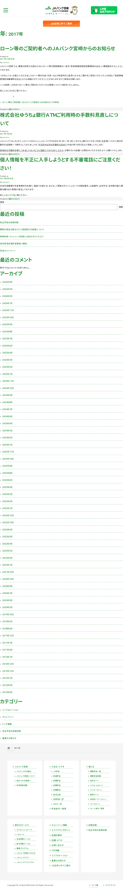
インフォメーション (10, 710)
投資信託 (58, 799)
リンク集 (94, 885)
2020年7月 (7, 593)
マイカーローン (96, 790)
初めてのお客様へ (23, 781)
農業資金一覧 (95, 771)
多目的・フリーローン (98, 799)
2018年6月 (7, 629)
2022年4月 (7, 544)
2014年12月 (8, 664)
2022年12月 (8, 515)
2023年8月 (7, 473)
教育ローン (94, 795)
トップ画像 (7, 724)
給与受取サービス (23, 844)
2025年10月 (8, 317)
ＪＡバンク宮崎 (21, 767)
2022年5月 (7, 537)
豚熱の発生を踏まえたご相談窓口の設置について (22, 229)
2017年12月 (8, 636)
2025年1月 (7, 374)
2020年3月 (7, 607)
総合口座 (56, 795)
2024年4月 (7, 423)
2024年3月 (7, 430)
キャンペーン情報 (59, 825)
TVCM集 (55, 850)
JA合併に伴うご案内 (61, 865)
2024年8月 (7, 402)
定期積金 (56, 790)
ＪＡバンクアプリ (22, 858)
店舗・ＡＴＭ (57, 840)
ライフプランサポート (61, 830)
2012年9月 (7, 685)
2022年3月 (7, 551)
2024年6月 (7, 416)
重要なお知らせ (14, 109)
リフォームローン (96, 785)
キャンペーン (7, 717)
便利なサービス (22, 825)
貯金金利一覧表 (59, 809)
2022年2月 (7, 558)
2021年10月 (8, 572)
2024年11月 (8, 381)
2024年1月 (7, 445)
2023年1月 (7, 508)
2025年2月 (7, 367)
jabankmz (5, 62)
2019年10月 (8, 614)
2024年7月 (7, 409)
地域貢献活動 (21, 785)
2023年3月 (7, 494)
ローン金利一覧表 (97, 809)
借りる (91, 767)
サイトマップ (110, 885)
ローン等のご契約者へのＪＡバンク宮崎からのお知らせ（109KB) (30, 102)
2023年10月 (8, 459)
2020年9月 (7, 586)
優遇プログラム (22, 848)
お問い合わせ (58, 845)
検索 (2, 202)
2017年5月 (7, 650)
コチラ (10, 195)
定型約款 (92, 825)
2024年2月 (7, 437)
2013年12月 (8, 671)
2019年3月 (7, 621)
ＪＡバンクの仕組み (23, 771)
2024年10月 (8, 388)
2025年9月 (7, 324)
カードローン (95, 804)
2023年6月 (7, 480)
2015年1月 (7, 657)
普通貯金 (56, 776)
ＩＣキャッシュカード (24, 830)
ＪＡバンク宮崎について (25, 776)
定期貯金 (56, 785)
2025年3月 (7, 360)
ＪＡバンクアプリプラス (25, 862)
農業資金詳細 (95, 776)
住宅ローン (94, 781)
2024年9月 (7, 395)
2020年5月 (7, 600)
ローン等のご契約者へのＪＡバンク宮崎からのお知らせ (57, 48)
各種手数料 (57, 835)
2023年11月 (8, 452)
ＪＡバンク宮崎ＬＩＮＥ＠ (25, 853)
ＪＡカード (20, 835)
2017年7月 (7, 643)
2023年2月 (7, 501)
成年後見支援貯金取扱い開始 (13, 243)
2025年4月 (7, 353)
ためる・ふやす (58, 767)
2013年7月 (7, 678)
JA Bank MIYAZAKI (26, 885)
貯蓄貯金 (56, 781)
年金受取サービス (23, 839)
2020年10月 (8, 579)
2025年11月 (8, 310)
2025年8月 (7, 331)
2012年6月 (7, 692)
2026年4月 (7, 282)
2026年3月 (7, 289)
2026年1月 (7, 303)
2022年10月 (8, 522)
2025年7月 (7, 338)
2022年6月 (7, 530)
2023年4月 (7, 487)
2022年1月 (7, 565)
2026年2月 (7, 296)
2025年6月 (7, 346)
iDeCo (57, 804)
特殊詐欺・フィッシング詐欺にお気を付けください (22, 236)
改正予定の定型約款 (9, 222)
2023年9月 (7, 466)
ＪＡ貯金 (56, 771)
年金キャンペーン (7, 251)
